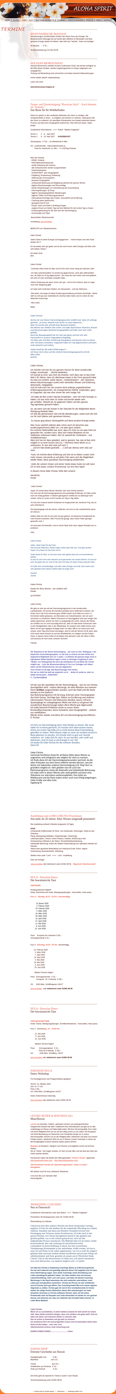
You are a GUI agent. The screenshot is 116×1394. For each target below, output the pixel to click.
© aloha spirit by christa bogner (44, 1391)
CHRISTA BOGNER (75, 20)
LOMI (24, 20)
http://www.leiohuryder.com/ (41, 1160)
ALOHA (16, 20)
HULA (31, 20)
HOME (7, 20)
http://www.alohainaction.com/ (66, 1160)
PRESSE (89, 20)
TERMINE (61, 20)
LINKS (98, 20)
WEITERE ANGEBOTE (45, 20)
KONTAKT (108, 20)
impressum (61, 1391)
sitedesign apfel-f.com (75, 1391)
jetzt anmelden (46, 222)
